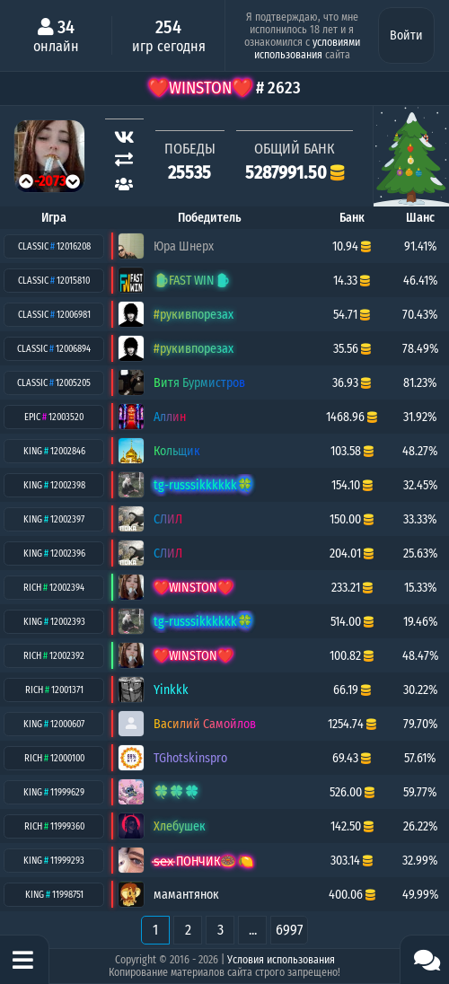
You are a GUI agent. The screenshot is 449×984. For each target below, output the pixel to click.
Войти (406, 35)
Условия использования (281, 959)
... (253, 929)
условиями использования (307, 48)
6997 (289, 929)
